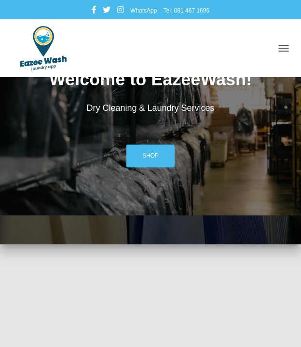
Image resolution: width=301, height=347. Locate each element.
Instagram (120, 11)
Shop (150, 155)
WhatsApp (143, 10)
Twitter (106, 11)
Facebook (94, 11)
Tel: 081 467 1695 (186, 10)
